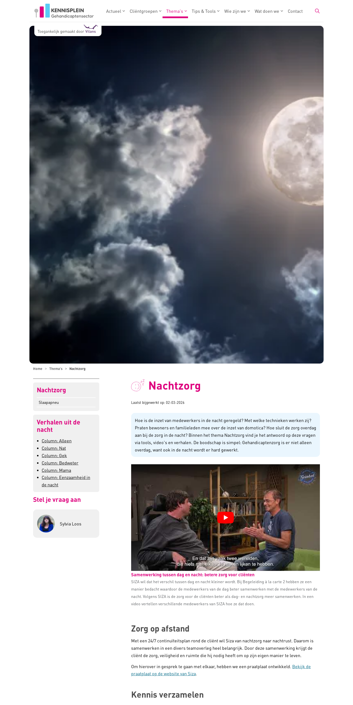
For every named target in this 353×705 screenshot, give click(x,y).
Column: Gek (54, 455)
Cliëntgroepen (144, 11)
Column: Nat (54, 448)
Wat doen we (267, 11)
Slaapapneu (49, 402)
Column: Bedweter (60, 462)
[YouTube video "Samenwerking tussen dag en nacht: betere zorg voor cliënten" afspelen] (225, 517)
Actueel (113, 11)
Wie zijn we (235, 11)
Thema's (174, 11)
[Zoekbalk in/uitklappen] (317, 11)
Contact (295, 11)
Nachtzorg (51, 390)
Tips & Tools (204, 11)
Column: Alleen (57, 440)
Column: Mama (56, 470)
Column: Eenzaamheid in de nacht (66, 480)
